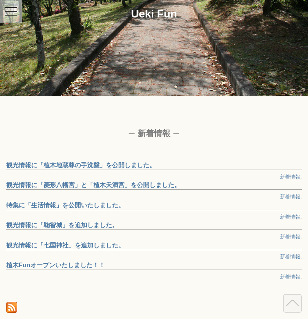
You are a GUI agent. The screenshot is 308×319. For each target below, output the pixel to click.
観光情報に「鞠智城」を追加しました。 (62, 224)
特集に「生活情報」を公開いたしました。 (65, 205)
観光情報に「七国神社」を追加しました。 (65, 245)
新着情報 (290, 177)
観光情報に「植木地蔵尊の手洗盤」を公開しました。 (81, 164)
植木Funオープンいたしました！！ (55, 264)
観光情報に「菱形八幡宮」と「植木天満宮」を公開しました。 (93, 184)
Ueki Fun (154, 14)
